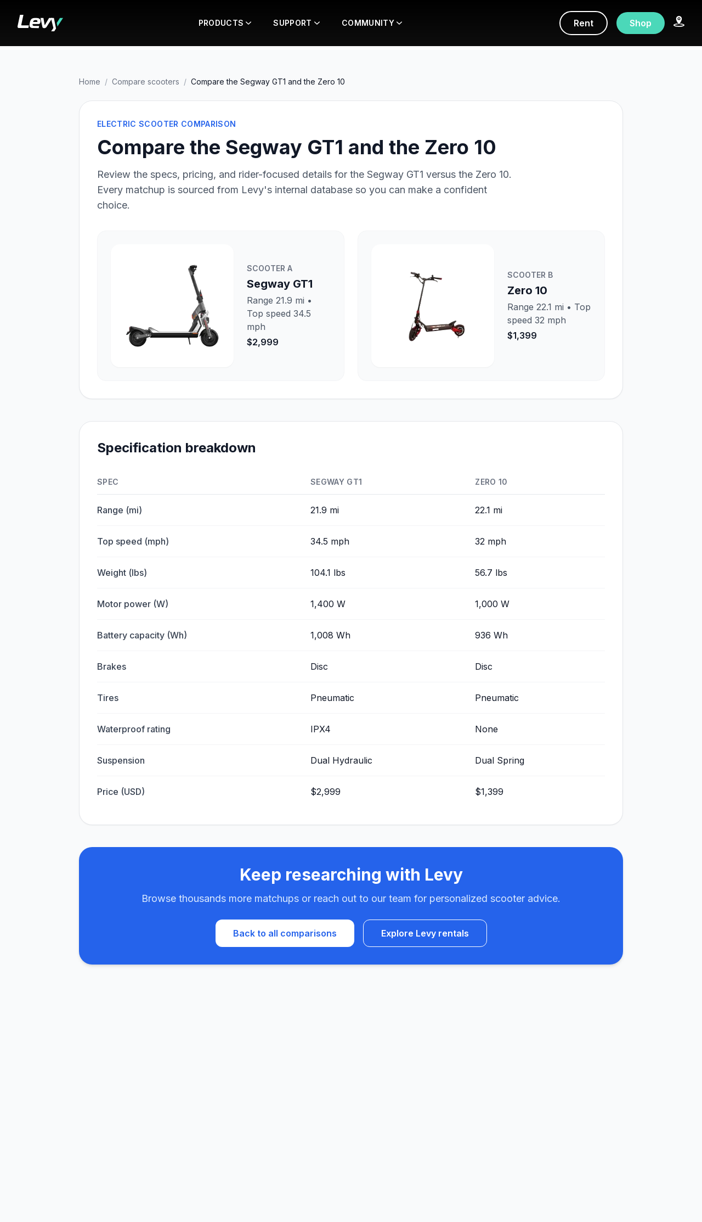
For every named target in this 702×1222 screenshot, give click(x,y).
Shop (641, 23)
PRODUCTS (225, 22)
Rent (583, 23)
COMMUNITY (372, 22)
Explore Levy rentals (425, 933)
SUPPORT (296, 22)
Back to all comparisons (285, 933)
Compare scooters (145, 81)
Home (89, 81)
